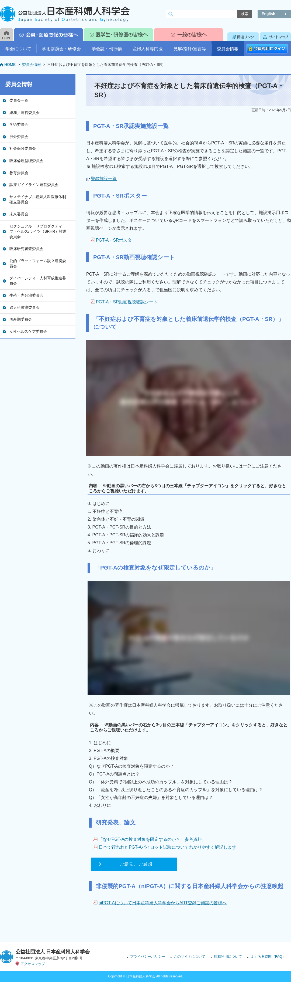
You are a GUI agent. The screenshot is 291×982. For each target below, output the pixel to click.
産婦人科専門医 (148, 48)
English (268, 14)
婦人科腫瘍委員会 (24, 307)
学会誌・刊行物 (107, 48)
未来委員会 (18, 214)
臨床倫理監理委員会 (26, 160)
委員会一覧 (18, 100)
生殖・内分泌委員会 (26, 295)
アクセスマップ (32, 964)
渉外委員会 (18, 136)
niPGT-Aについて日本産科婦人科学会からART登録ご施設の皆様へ (163, 902)
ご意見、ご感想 (136, 864)
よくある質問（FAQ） (268, 956)
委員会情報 (227, 48)
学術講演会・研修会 (61, 48)
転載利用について (228, 956)
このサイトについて (189, 956)
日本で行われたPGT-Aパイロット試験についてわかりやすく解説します (168, 847)
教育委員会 (18, 173)
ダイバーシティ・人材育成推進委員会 (37, 281)
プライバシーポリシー (147, 956)
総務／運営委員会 (24, 112)
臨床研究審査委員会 (26, 248)
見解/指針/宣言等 (190, 48)
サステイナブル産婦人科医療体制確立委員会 (37, 199)
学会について (18, 48)
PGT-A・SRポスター (116, 240)
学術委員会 (18, 124)
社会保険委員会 (22, 148)
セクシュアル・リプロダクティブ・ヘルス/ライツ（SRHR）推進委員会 (38, 231)
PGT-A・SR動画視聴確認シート (127, 302)
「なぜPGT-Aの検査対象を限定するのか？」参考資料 (150, 839)
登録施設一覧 (104, 178)
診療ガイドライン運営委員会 (33, 184)
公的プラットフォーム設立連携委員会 (37, 263)
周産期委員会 (20, 319)
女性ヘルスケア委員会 (28, 331)
